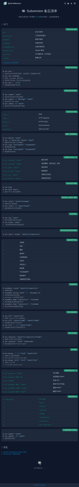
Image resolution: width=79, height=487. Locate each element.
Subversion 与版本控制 (11, 454)
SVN (37, 17)
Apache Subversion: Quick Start (15, 452)
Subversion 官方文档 (11, 62)
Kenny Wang (41, 485)
